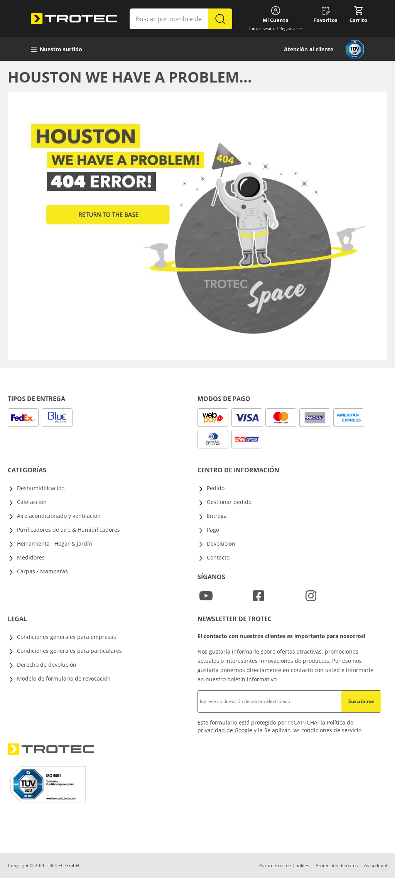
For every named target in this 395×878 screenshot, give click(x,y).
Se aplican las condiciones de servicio (312, 730)
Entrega (217, 515)
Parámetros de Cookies (284, 865)
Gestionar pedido (229, 502)
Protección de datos (337, 865)
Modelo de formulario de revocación (64, 678)
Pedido (216, 488)
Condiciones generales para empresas (66, 636)
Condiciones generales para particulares (69, 650)
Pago (213, 529)
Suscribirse (361, 701)
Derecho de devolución (46, 664)
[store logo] (74, 19)
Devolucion (221, 543)
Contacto (218, 557)
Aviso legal (375, 865)
